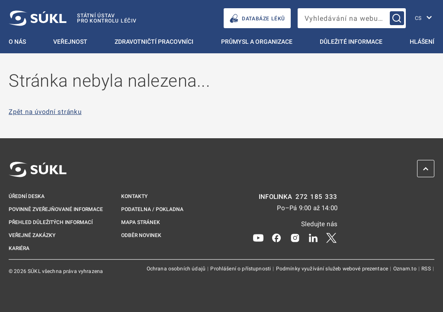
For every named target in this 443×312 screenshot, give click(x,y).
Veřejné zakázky (32, 235)
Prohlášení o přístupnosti (241, 269)
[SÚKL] (73, 18)
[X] (331, 237)
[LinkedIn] (313, 237)
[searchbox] (352, 18)
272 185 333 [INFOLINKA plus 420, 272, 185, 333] (316, 197)
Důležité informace (351, 41)
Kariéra (19, 248)
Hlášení (422, 41)
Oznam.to (405, 269)
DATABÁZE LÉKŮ (257, 18)
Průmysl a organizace (256, 41)
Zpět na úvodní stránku (45, 112)
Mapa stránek (140, 222)
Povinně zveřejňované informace (56, 209)
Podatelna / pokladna (152, 209)
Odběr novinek (141, 235)
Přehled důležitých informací (51, 222)
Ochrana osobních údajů (177, 269)
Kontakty (134, 196)
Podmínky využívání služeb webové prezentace (333, 269)
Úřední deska (27, 196)
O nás (17, 41)
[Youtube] (258, 237)
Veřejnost (70, 41)
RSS (426, 269)
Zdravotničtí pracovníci (154, 41)
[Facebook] (276, 237)
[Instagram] (295, 237)
